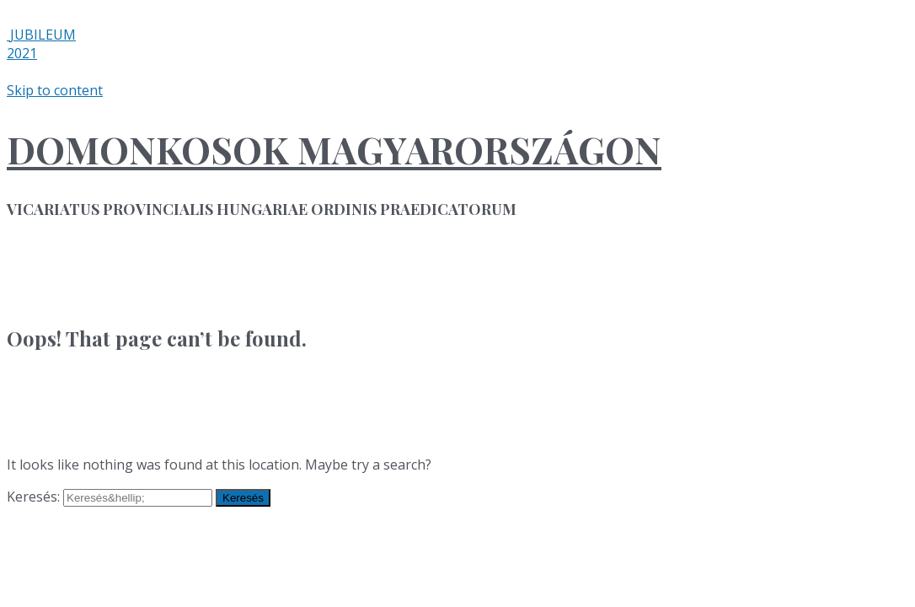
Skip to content (55, 90)
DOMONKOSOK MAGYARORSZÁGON (334, 149)
